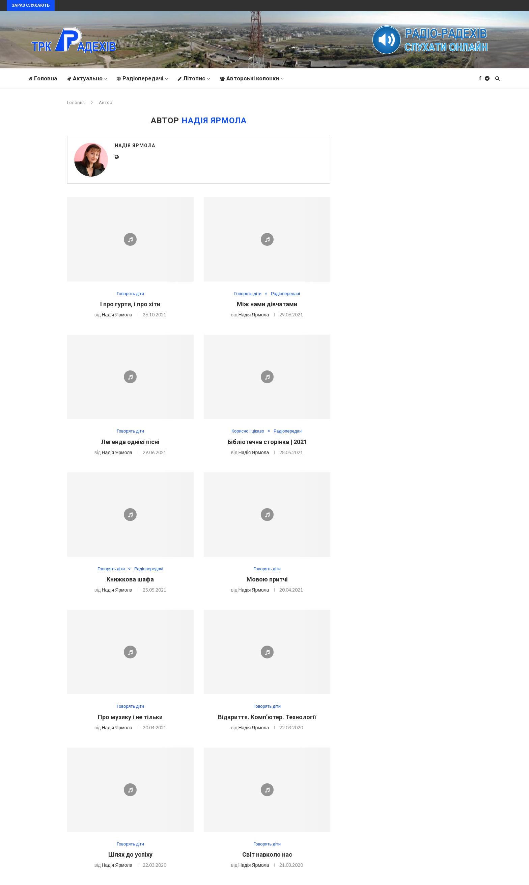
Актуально (85, 78)
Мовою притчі (267, 579)
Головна (42, 78)
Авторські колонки (249, 78)
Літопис (191, 78)
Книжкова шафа (130, 579)
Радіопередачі (140, 78)
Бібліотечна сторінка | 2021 (267, 441)
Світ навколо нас (267, 854)
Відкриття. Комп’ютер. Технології (267, 717)
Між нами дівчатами (267, 304)
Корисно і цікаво (247, 431)
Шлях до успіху (130, 854)
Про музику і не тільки (130, 717)
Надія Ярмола (135, 145)
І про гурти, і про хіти (130, 304)
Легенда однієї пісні (130, 441)
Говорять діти (130, 293)
